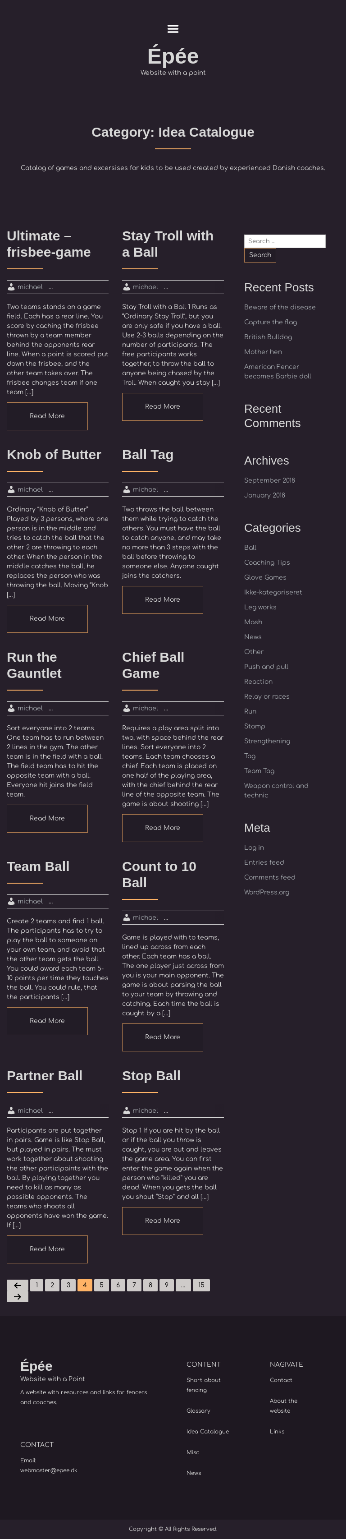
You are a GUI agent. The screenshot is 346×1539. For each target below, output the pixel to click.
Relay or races (267, 696)
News (253, 637)
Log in (254, 847)
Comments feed (270, 877)
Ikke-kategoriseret (273, 592)
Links (277, 1431)
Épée (173, 56)
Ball (250, 547)
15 (201, 1285)
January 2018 (264, 495)
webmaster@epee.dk (48, 1470)
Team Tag (259, 771)
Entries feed (264, 862)
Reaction (258, 681)
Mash (253, 622)
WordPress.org (266, 892)
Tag (249, 756)
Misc (193, 1452)
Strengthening (267, 741)
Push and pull (266, 667)
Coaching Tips (267, 562)
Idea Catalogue (208, 1431)
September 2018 (269, 480)
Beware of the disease (280, 307)
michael (30, 287)
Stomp (254, 726)
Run (250, 711)
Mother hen (263, 352)
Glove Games (265, 577)
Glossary (198, 1411)
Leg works (260, 607)
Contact (281, 1380)
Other (254, 652)
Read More (47, 416)
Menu (173, 29)
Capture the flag (270, 322)
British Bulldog (268, 337)
